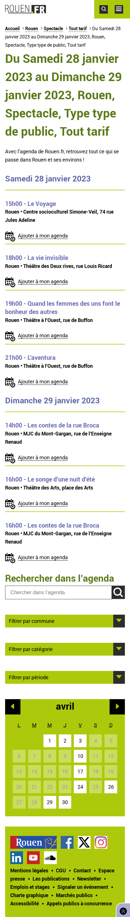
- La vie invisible (36, 258)
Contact (82, 870)
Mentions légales (29, 870)
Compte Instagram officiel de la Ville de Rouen (101, 842)
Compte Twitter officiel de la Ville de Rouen (84, 842)
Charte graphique (29, 895)
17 (80, 772)
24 (80, 787)
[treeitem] (35, 842)
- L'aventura (30, 358)
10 (80, 756)
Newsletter (89, 878)
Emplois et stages (30, 886)
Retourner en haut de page (122, 909)
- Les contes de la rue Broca (52, 425)
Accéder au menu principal (122, 16)
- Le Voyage (30, 204)
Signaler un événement (82, 886)
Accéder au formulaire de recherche (107, 16)
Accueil (12, 28)
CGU (61, 870)
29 (50, 802)
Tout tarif (78, 28)
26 (111, 787)
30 (65, 802)
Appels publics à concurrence (79, 903)
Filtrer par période (29, 677)
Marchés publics (74, 895)
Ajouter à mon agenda (43, 236)
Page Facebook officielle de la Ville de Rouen (67, 842)
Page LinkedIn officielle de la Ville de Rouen (16, 857)
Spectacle (53, 28)
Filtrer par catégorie (31, 648)
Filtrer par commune (31, 620)
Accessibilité (24, 903)
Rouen (31, 28)
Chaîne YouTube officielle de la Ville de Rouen (33, 857)
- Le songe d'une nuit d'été (50, 479)
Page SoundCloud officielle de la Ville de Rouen (50, 857)
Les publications (51, 878)
